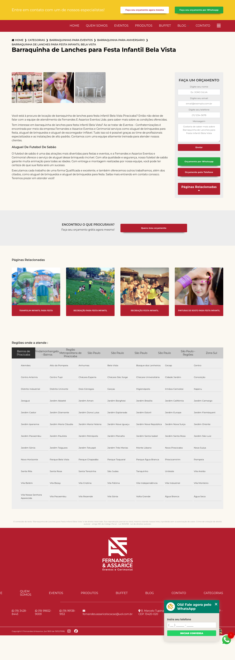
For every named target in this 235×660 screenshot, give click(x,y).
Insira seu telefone (179, 619)
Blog (182, 30)
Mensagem (199, 125)
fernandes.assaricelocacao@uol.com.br (108, 619)
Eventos (121, 30)
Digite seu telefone (199, 114)
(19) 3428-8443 (19, 618)
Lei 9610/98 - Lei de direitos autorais (135, 530)
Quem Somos (97, 30)
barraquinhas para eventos (71, 44)
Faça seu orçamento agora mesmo (145, 12)
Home (74, 30)
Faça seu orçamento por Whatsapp (199, 12)
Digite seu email (199, 102)
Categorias (36, 44)
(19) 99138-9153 (67, 618)
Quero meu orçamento (153, 234)
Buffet (165, 30)
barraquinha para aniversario (121, 44)
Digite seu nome (199, 91)
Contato (203, 30)
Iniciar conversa (191, 633)
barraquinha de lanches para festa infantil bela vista (54, 49)
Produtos (143, 30)
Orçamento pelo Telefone (199, 178)
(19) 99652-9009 (43, 618)
